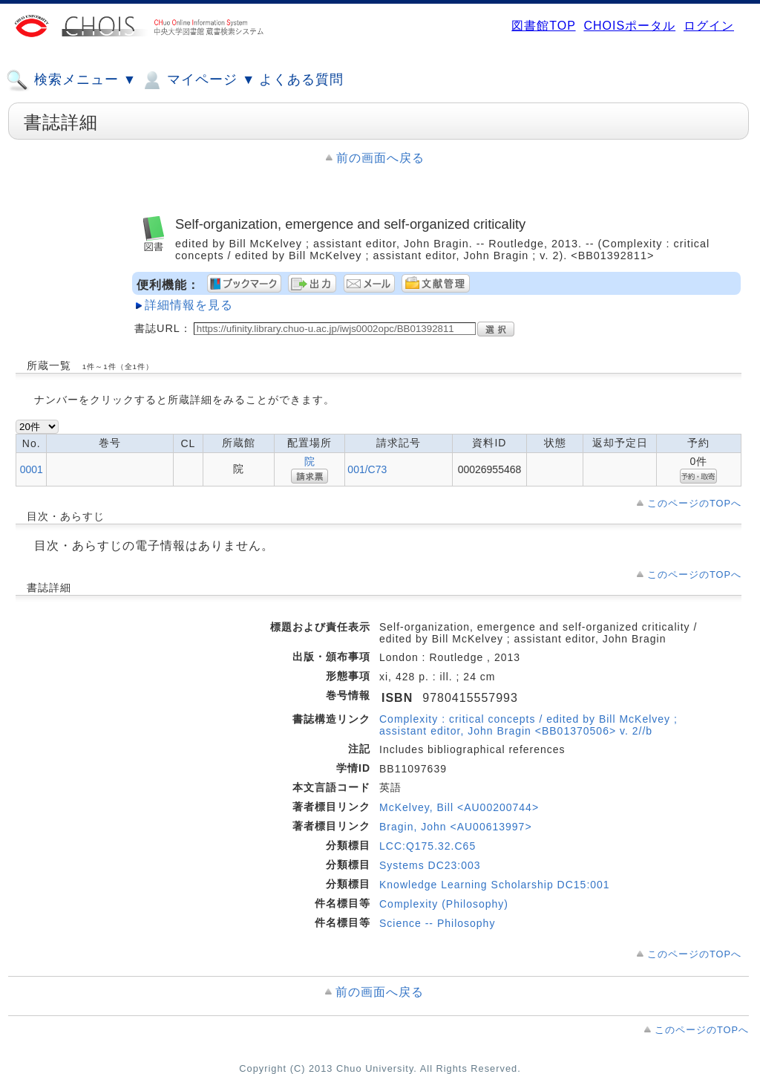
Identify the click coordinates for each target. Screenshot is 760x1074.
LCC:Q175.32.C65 (427, 846)
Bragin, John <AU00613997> (455, 827)
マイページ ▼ (197, 80)
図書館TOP (543, 25)
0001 (31, 469)
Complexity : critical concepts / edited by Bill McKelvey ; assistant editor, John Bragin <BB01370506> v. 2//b (528, 725)
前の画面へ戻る (380, 158)
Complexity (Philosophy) (443, 904)
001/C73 (367, 469)
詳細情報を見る (189, 305)
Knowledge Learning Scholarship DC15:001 (494, 885)
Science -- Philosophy (437, 923)
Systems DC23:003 (430, 865)
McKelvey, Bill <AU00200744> (459, 807)
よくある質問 (301, 79)
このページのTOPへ (694, 503)
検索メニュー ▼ (71, 80)
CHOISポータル (629, 25)
